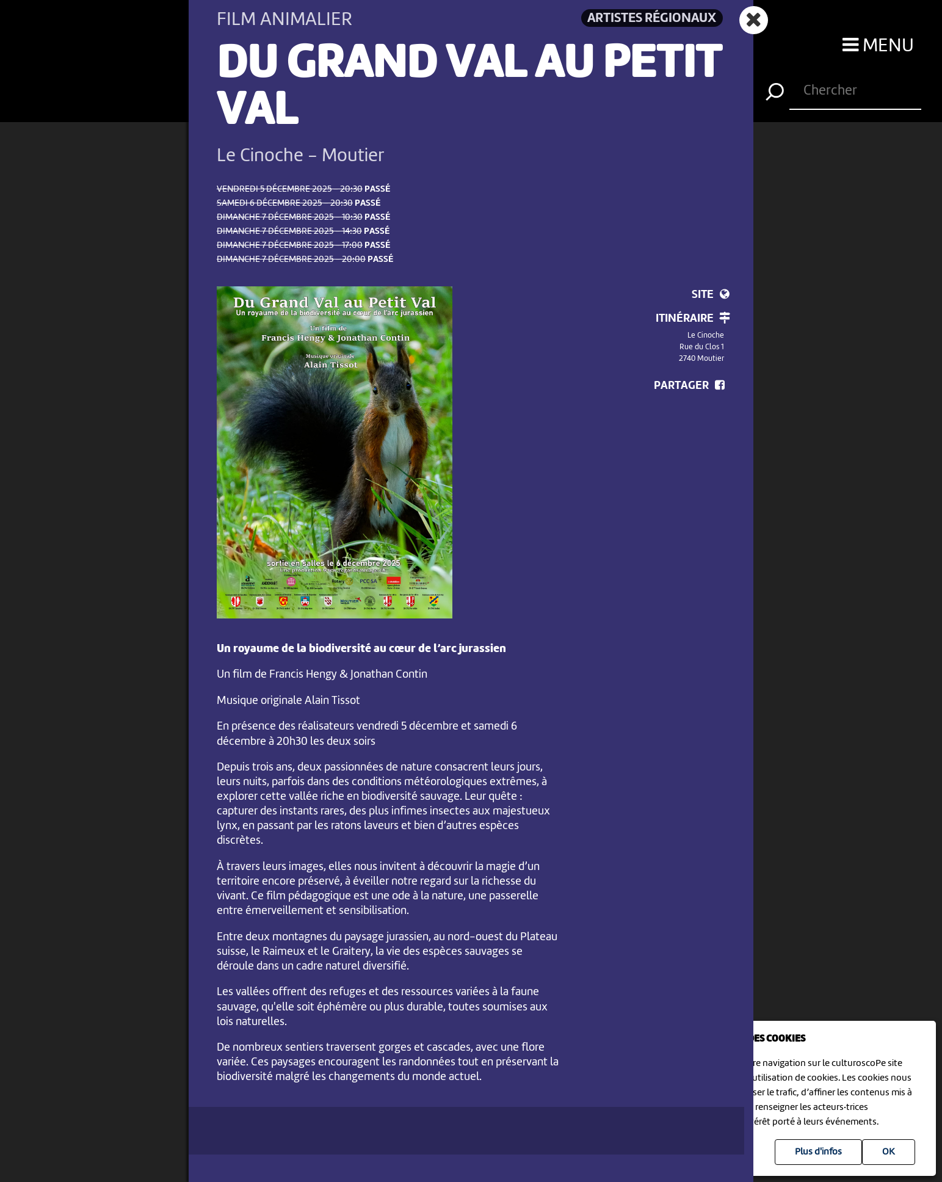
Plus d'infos (818, 1152)
